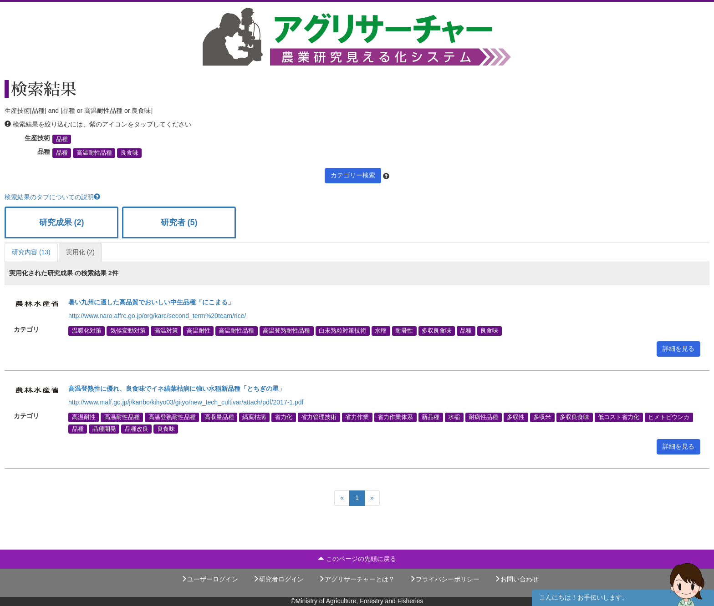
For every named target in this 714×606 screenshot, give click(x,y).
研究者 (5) (179, 222)
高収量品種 (219, 417)
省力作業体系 (395, 417)
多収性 (516, 417)
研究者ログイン (278, 579)
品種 (62, 139)
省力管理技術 (319, 417)
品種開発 (104, 428)
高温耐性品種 (94, 153)
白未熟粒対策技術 (342, 331)
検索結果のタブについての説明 (52, 197)
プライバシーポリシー (444, 579)
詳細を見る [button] (678, 348)
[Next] (372, 498)
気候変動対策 (128, 331)
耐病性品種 (483, 417)
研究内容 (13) (31, 252)
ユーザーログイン (209, 579)
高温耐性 (198, 331)
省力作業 (357, 417)
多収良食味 (436, 331)
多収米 (542, 417)
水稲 (381, 331)
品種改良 (136, 428)
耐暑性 (404, 331)
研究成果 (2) (61, 222)
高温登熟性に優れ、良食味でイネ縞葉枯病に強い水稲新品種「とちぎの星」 (176, 388)
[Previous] (342, 498)
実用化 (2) (80, 252)
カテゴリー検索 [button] (353, 175)
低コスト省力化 (618, 417)
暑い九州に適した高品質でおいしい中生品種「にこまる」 (151, 302)
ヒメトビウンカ (668, 417)
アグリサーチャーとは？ (356, 579)
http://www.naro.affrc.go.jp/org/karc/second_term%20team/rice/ (157, 315)
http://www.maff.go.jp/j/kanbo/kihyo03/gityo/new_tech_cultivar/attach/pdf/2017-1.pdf (186, 402)
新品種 (430, 417)
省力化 (283, 417)
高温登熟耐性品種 (286, 331)
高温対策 (166, 331)
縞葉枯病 (254, 417)
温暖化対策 (87, 331)
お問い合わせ (516, 579)
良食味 (129, 153)
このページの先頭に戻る (357, 558)
